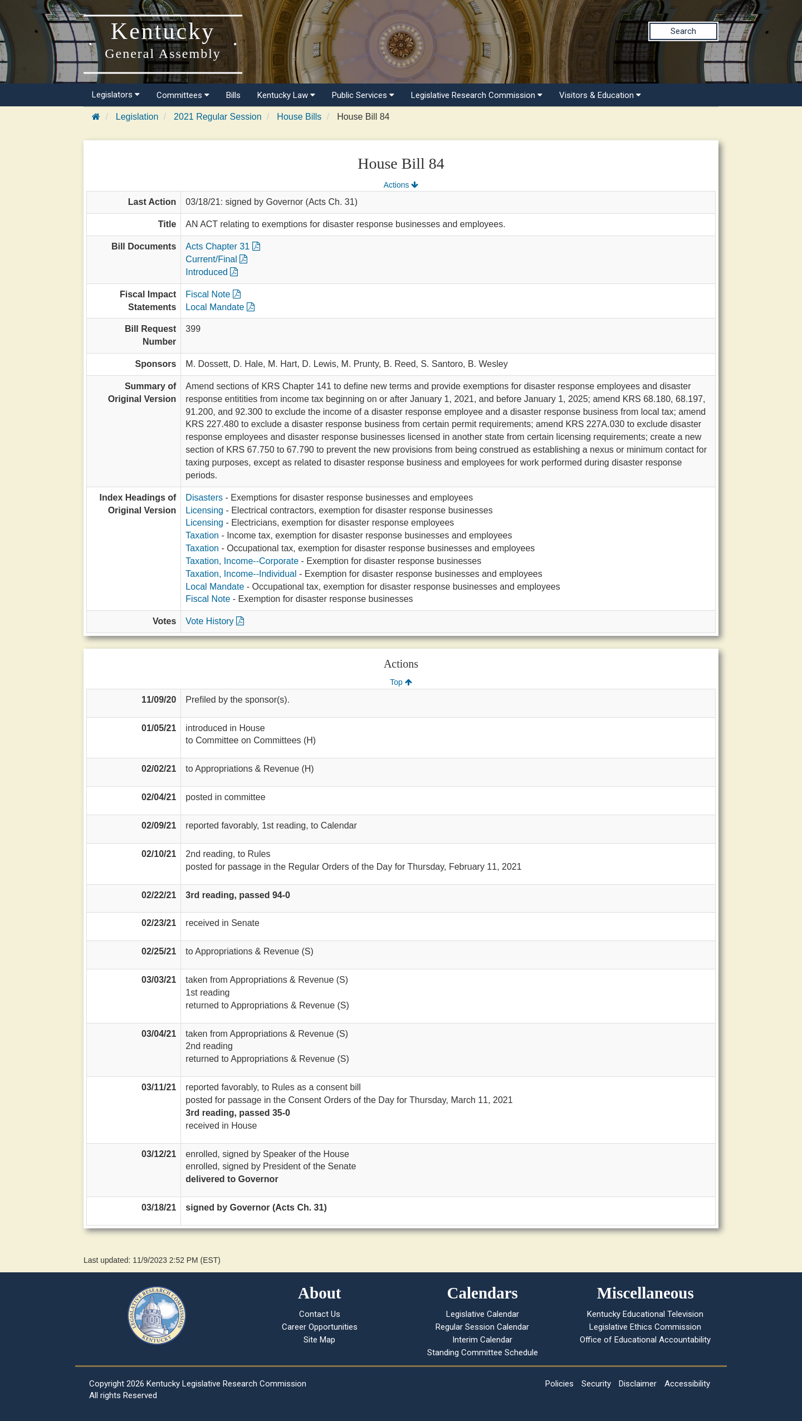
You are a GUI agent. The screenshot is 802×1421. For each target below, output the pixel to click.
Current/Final (216, 259)
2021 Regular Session (217, 116)
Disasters (204, 497)
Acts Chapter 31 (222, 246)
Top (401, 682)
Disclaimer (638, 1384)
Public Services (363, 95)
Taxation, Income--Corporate (242, 561)
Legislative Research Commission (476, 95)
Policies (559, 1384)
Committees (183, 95)
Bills (233, 95)
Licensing (204, 510)
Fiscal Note (212, 294)
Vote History (214, 621)
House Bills (299, 116)
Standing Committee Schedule (482, 1352)
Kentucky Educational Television (645, 1314)
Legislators (116, 95)
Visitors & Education (600, 95)
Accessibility (687, 1384)
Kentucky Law (286, 95)
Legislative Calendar (482, 1314)
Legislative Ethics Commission (645, 1327)
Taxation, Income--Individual (240, 574)
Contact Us (319, 1314)
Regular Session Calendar (482, 1327)
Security (596, 1384)
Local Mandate (219, 307)
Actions (401, 184)
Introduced (211, 272)
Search (683, 31)
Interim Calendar (482, 1340)
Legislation (137, 116)
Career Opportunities (320, 1327)
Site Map (319, 1340)
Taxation (202, 535)
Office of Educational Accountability (645, 1340)
